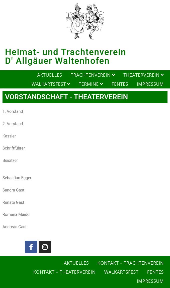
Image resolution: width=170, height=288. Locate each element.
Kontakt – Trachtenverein (131, 263)
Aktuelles (49, 75)
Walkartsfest (51, 84)
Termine (91, 84)
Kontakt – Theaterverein (64, 272)
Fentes (120, 84)
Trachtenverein (93, 75)
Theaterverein (143, 75)
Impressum (150, 84)
